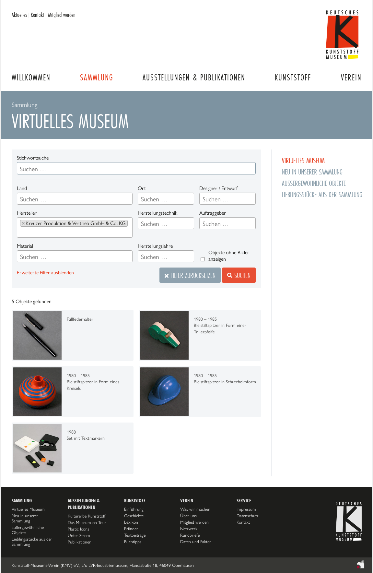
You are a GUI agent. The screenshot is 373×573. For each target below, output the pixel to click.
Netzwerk (188, 528)
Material (25, 246)
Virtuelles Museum (28, 509)
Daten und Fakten (196, 541)
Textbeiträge (135, 535)
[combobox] (75, 199)
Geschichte (134, 515)
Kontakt (37, 14)
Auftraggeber (212, 213)
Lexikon (131, 522)
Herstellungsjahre (155, 246)
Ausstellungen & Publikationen (194, 77)
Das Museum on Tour (87, 522)
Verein (351, 77)
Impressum (246, 509)
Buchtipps (132, 541)
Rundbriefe (190, 535)
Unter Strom (79, 535)
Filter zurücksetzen (190, 275)
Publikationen (79, 541)
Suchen (239, 275)
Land (22, 188)
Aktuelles (19, 14)
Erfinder (131, 528)
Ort (142, 188)
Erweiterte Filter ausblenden (45, 272)
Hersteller (27, 213)
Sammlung (96, 77)
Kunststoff (293, 77)
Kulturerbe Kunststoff (86, 516)
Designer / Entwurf (218, 188)
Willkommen (31, 77)
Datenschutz (248, 515)
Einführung (134, 509)
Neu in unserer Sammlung (25, 518)
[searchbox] (45, 199)
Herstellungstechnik (157, 213)
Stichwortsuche (33, 158)
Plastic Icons (78, 528)
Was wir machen (195, 509)
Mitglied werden (62, 14)
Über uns (188, 515)
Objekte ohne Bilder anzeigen (228, 255)
